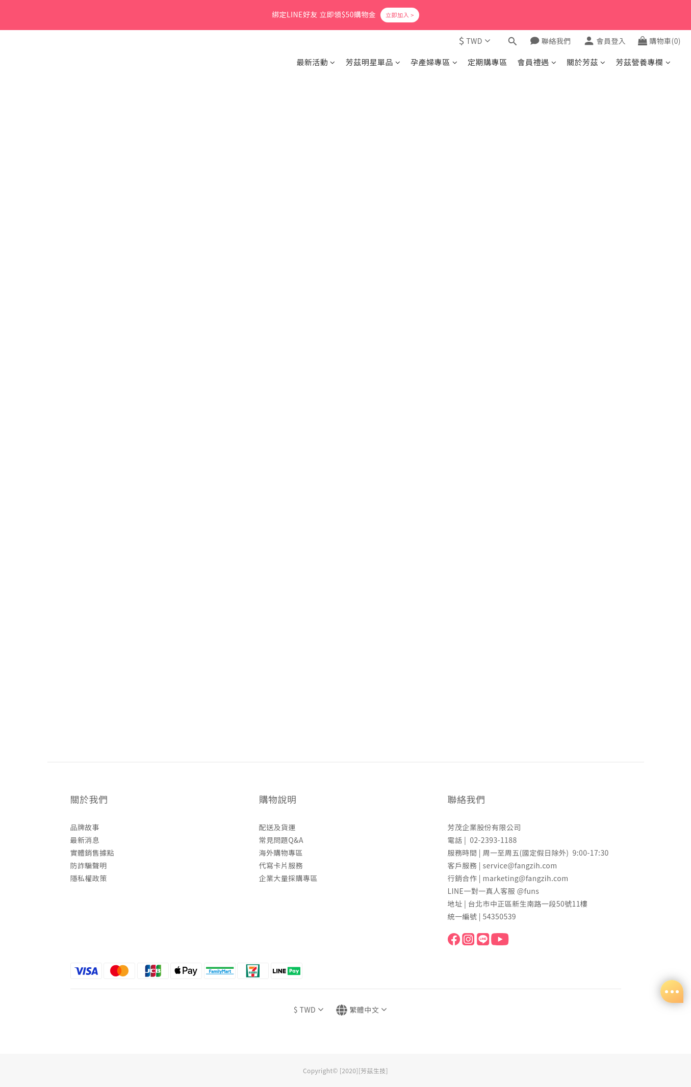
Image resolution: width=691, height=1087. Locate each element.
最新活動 (315, 62)
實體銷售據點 (92, 852)
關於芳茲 (586, 62)
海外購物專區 (281, 852)
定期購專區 (487, 62)
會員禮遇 (537, 62)
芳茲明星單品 (373, 62)
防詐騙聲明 (88, 865)
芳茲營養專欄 (643, 62)
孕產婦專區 (434, 62)
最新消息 (85, 840)
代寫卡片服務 (281, 865)
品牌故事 (85, 827)
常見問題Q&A (281, 840)
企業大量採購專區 (288, 878)
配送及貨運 (277, 827)
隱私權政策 (88, 878)
